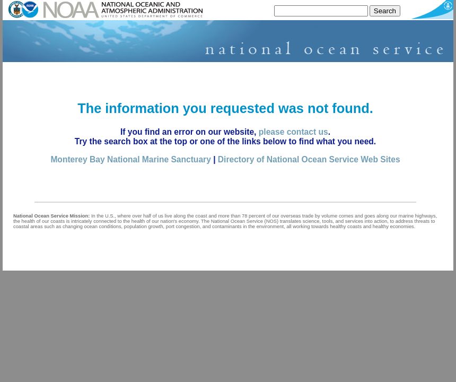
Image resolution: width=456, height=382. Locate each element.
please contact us (293, 131)
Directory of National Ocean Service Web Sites (309, 159)
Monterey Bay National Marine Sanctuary (130, 159)
